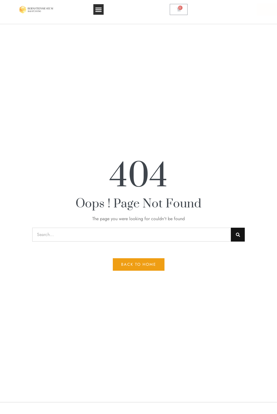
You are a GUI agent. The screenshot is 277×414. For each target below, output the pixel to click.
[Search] (238, 235)
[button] (98, 6)
